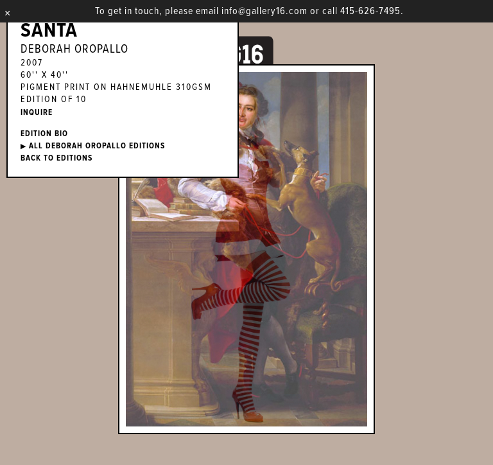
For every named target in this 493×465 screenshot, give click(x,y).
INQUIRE (37, 112)
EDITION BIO (44, 133)
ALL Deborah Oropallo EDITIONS (93, 146)
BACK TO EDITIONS (56, 158)
